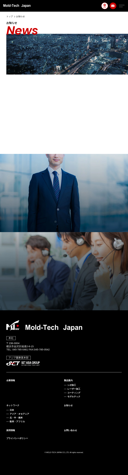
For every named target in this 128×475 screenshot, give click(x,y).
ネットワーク (12, 405)
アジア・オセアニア (19, 414)
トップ (9, 16)
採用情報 (10, 430)
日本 (12, 410)
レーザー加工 (73, 389)
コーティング (73, 392)
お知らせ (68, 405)
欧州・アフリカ (17, 421)
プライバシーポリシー (17, 438)
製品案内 (68, 380)
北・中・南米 (16, 417)
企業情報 (10, 380)
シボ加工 (71, 385)
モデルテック (73, 396)
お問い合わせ (70, 430)
